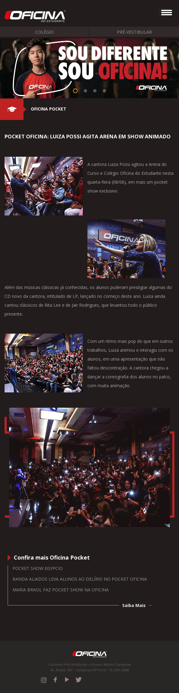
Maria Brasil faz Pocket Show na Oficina (61, 590)
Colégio (44, 32)
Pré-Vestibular (134, 32)
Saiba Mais (134, 605)
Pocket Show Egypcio (38, 568)
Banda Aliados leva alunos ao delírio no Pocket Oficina (80, 579)
